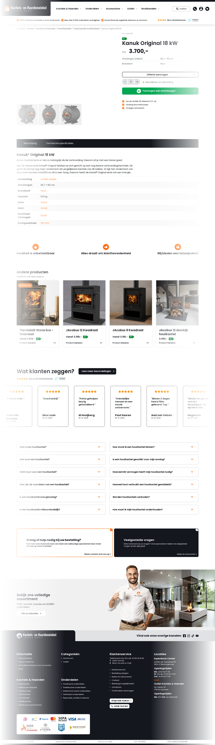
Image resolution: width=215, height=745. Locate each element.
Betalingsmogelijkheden (123, 684)
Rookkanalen (148, 8)
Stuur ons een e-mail (120, 663)
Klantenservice (118, 670)
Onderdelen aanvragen (123, 691)
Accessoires (113, 8)
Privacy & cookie (105, 742)
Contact (115, 680)
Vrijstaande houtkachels (86, 28)
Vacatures (116, 687)
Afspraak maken (121, 700)
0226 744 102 (117, 661)
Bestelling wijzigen (120, 673)
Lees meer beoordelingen (98, 371)
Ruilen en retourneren (122, 677)
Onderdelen (92, 8)
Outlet (130, 8)
